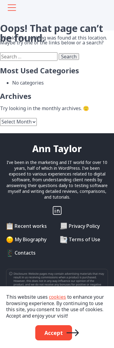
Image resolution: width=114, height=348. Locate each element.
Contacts (25, 252)
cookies (57, 297)
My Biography (31, 239)
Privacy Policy (84, 226)
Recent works (31, 226)
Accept (53, 332)
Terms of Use (84, 239)
